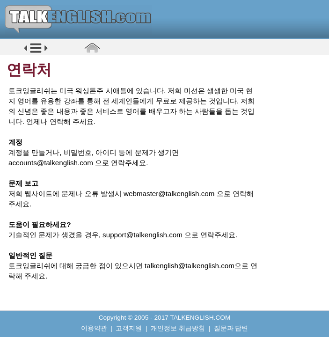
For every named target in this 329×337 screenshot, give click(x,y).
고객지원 (129, 328)
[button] (35, 52)
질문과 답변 (231, 328)
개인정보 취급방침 (178, 328)
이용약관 (94, 328)
